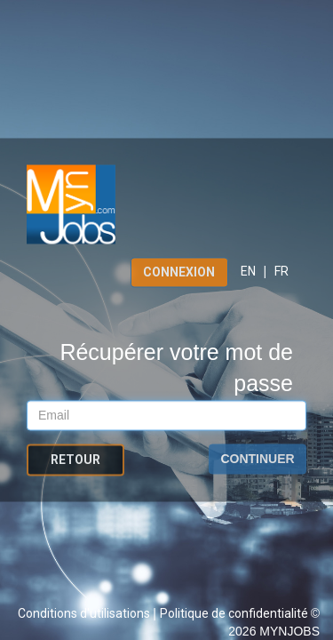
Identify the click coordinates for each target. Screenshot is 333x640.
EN (248, 271)
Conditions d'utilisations (85, 613)
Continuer (257, 459)
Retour (75, 460)
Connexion (179, 272)
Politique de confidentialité (235, 613)
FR (281, 271)
